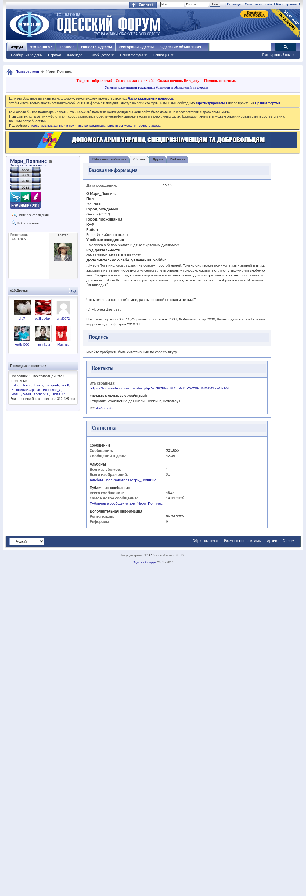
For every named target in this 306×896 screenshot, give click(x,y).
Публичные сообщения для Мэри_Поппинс (126, 503)
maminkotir (43, 344)
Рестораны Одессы (136, 47)
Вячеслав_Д (52, 390)
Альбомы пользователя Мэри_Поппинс (123, 479)
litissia (38, 385)
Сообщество (100, 55)
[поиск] (239, 47)
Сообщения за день (26, 55)
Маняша (63, 344)
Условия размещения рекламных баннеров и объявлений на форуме (156, 87)
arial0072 (63, 318)
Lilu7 (22, 318)
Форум (17, 47)
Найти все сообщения (30, 215)
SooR (65, 385)
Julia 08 (25, 385)
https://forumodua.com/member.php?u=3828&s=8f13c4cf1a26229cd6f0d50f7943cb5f (159, 388)
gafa (15, 385)
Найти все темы (25, 222)
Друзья (158, 159)
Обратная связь (205, 540)
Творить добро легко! (94, 81)
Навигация (161, 55)
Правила (67, 47)
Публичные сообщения (109, 159)
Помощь (234, 4)
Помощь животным (220, 81)
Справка (54, 55)
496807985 (105, 408)
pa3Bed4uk (42, 318)
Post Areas (177, 159)
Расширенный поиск (278, 55)
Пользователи (27, 71)
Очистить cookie (258, 4)
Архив (272, 540)
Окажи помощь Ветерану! (178, 81)
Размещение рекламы (242, 540)
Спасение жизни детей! (135, 81)
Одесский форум (145, 562)
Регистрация (286, 4)
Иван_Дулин (21, 394)
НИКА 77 (58, 394)
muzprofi (52, 385)
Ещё (73, 291)
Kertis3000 (22, 344)
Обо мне (139, 159)
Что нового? (41, 47)
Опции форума (131, 55)
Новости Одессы (96, 47)
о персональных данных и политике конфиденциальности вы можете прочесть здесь (93, 125)
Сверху (288, 540)
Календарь (75, 55)
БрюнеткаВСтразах (26, 390)
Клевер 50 (41, 394)
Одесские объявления (180, 47)
